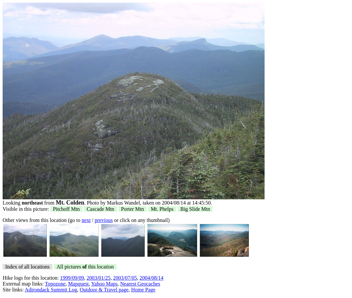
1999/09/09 (72, 278)
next (86, 220)
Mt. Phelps (162, 209)
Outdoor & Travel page (104, 289)
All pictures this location (85, 266)
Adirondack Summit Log (51, 289)
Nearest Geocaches (140, 284)
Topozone (55, 284)
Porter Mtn (132, 209)
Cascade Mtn (100, 209)
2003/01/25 (98, 278)
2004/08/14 (151, 278)
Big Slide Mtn (195, 209)
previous (104, 220)
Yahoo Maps (104, 284)
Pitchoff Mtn (66, 209)
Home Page (143, 289)
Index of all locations (27, 266)
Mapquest (78, 284)
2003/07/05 (125, 278)
